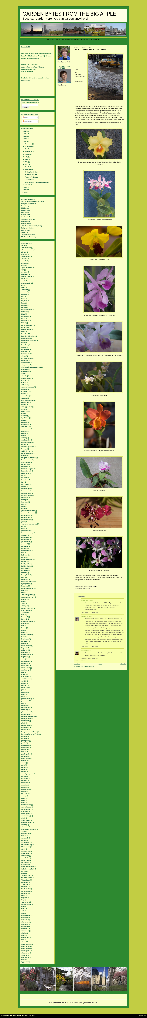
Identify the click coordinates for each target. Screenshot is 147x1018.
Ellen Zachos (84, 616)
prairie (23, 743)
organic (23, 683)
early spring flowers (27, 447)
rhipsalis (24, 785)
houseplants (25, 575)
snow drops (25, 833)
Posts (25, 117)
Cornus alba (25, 402)
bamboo (24, 294)
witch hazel (25, 957)
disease (23, 435)
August (27, 154)
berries (23, 307)
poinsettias (25, 727)
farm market (25, 484)
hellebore (24, 555)
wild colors (25, 922)
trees (23, 895)
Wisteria (24, 955)
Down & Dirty (25, 210)
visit (22, 911)
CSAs (23, 413)
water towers (25, 915)
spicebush (24, 838)
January (28, 185)
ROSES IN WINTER (31, 174)
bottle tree (24, 327)
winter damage (26, 948)
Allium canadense (27, 250)
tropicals (24, 898)
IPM (22, 592)
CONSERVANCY (30, 179)
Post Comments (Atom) (87, 666)
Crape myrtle (25, 411)
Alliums (23, 252)
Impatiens (24, 586)
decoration (24, 427)
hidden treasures (27, 559)
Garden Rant (25, 215)
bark (22, 296)
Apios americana (26, 267)
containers (24, 391)
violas (23, 909)
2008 (25, 192)
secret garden (25, 814)
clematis (24, 376)
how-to (23, 577)
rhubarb (24, 787)
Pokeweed (24, 730)
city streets (25, 371)
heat (22, 553)
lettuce (23, 628)
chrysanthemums (27, 358)
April (27, 164)
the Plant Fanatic (26, 878)
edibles (23, 455)
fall (22, 475)
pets (22, 703)
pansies (24, 685)
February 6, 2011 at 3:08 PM (90, 646)
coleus (23, 382)
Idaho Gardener (26, 223)
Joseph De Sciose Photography (31, 226)
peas (22, 694)
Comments (27, 121)
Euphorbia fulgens (27, 469)
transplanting (25, 891)
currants (24, 416)
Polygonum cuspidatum (29, 732)
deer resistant (25, 429)
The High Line (25, 875)
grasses (24, 535)
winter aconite (26, 944)
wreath (23, 959)
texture (23, 873)
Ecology (24, 449)
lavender (24, 623)
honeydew (24, 570)
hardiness (24, 548)
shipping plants (26, 822)
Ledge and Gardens (27, 228)
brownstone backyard (28, 340)
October (28, 149)
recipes (23, 771)
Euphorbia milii (26, 471)
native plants (25, 668)
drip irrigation (25, 440)
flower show (25, 491)
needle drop (25, 670)
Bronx (23, 332)
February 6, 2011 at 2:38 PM (90, 612)
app (22, 270)
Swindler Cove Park (27, 869)
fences (23, 486)
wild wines (24, 929)
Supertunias (25, 862)
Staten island (25, 847)
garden (23, 508)
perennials (24, 701)
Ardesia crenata (26, 276)
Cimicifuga (24, 360)
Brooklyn (24, 334)
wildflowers (25, 931)
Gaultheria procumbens (29, 524)
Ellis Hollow (25, 212)
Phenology (24, 710)
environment (25, 462)
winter (23, 942)
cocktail (24, 380)
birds (23, 314)
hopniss (24, 573)
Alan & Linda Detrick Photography (32, 201)
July (26, 157)
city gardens (25, 365)
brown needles (26, 338)
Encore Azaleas (26, 460)
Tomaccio (24, 884)
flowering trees (26, 493)
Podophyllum (25, 725)
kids (22, 615)
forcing (23, 500)
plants (23, 723)
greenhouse (25, 539)
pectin (23, 696)
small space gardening (28, 829)
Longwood (24, 641)
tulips (23, 900)
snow (23, 831)
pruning (24, 749)
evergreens (25, 473)
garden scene (25, 517)
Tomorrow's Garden (31, 177)
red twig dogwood (27, 774)
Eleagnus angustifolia (28, 458)
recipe (23, 769)
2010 (25, 187)
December (28, 144)
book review (25, 320)
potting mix (25, 741)
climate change (26, 378)
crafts (23, 409)
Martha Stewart (26, 654)
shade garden (25, 820)
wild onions (25, 926)
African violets (26, 248)
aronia (23, 281)
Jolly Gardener (26, 610)
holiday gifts (25, 564)
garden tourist (26, 519)
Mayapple (24, 657)
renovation (24, 778)
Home (100, 663)
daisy (23, 420)
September (29, 151)
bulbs (23, 343)
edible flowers (26, 451)
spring (23, 840)
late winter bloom (27, 621)
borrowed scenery (27, 325)
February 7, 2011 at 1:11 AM (90, 658)
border (23, 323)
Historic (24, 562)
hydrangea (24, 579)
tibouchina (24, 882)
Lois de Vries (25, 230)
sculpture (24, 811)
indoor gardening (27, 588)
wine (22, 940)
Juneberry (24, 612)
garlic (23, 522)
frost (22, 504)
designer (24, 431)
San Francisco (26, 805)
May (26, 162)
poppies (24, 736)
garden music (25, 515)
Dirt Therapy (25, 208)
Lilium (23, 632)
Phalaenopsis (25, 707)
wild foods (24, 924)
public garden (25, 754)
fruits (23, 506)
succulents (25, 858)
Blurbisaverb (25, 80)
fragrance (24, 502)
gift (22, 526)
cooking (24, 398)
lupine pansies (26, 646)
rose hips (24, 794)
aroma (23, 279)
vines (23, 906)
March (27, 167)
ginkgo (23, 528)
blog (36, 58)
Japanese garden (27, 595)
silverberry (24, 827)
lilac (22, 630)
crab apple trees (26, 407)
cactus (23, 347)
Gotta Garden (25, 221)
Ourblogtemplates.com (24, 1015)
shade (23, 818)
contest (23, 393)
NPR (22, 672)
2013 (25, 136)
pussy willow (25, 758)
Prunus (23, 752)
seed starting (25, 816)
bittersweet (25, 316)
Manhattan (24, 652)
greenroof (24, 544)
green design (25, 537)
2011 (25, 141)
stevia (23, 849)
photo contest (25, 712)
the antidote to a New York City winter (37, 182)
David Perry (25, 206)
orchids (88, 588)
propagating (25, 747)
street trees (25, 856)
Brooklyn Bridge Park (28, 336)
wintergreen (25, 953)
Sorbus (23, 836)
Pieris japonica (26, 718)
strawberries (25, 851)
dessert (23, 433)
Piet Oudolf (25, 721)
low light (24, 643)
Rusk (23, 800)
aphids (23, 265)
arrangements (25, 283)
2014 (25, 133)
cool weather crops (27, 400)
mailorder (24, 650)
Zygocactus (25, 962)
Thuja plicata (25, 880)
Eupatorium (25, 464)
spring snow (25, 842)
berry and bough (26, 309)
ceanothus (24, 351)
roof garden (25, 789)
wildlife (23, 933)
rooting (23, 791)
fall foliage (24, 480)
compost (24, 389)
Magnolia (24, 648)
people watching (26, 699)
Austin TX (24, 290)
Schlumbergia (25, 809)
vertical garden (26, 904)
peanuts (24, 692)
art (22, 285)
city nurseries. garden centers (31, 367)
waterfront (24, 917)
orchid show (82, 588)
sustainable (25, 864)
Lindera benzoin (26, 634)
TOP (145, 1015)
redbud (23, 776)
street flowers (25, 853)
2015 (25, 131)
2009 (25, 190)
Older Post (123, 663)
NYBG (23, 674)
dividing (24, 438)
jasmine (24, 599)
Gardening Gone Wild (28, 219)
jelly (22, 601)
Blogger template (7, 1015)
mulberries (24, 663)
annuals (24, 263)
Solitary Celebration (31, 172)
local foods (25, 639)
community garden (27, 387)
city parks (24, 369)
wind (22, 935)
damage (24, 422)
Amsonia (24, 259)
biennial (24, 312)
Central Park (25, 354)
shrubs (23, 825)
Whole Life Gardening (28, 237)
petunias (24, 705)
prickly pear (25, 745)
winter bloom (25, 946)
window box (25, 937)
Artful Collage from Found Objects (32, 67)
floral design (25, 488)
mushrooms (25, 665)
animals (24, 261)
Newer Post (77, 663)
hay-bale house (26, 550)
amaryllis (24, 254)
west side (24, 920)
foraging (24, 497)
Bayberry (24, 301)
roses (23, 796)
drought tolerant (26, 442)
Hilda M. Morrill (85, 600)
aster (23, 287)
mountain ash (25, 661)
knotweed (24, 617)
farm (22, 482)
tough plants (25, 889)
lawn (22, 626)
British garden (26, 329)
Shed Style (24, 232)
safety (23, 802)
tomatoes (24, 886)
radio (23, 765)
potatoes (24, 738)
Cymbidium (25, 418)
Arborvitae (24, 274)
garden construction (28, 511)
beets (23, 303)
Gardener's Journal (27, 217)
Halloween (24, 546)
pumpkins (24, 756)
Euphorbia (24, 466)
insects (23, 590)
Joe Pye (24, 606)
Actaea (23, 245)
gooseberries (25, 531)
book (23, 318)
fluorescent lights (27, 495)
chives (23, 356)
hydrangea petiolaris (28, 581)
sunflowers (25, 860)
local (22, 637)
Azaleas (24, 292)
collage (23, 385)
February (28, 169)
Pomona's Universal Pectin (30, 734)
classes (23, 374)
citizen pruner (25, 363)
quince (23, 763)
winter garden (25, 951)
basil (22, 298)
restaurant (24, 783)
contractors (25, 396)
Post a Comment (80, 660)
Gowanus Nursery (27, 533)
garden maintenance (28, 513)
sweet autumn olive (27, 867)
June (27, 159)
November (28, 146)
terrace (23, 871)
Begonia (24, 305)
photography (25, 714)
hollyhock (24, 568)
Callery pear (25, 349)
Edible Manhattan (27, 453)
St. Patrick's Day (26, 845)
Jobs (23, 603)
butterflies (24, 345)
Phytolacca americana (28, 716)
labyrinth (24, 619)
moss (23, 659)
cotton (23, 404)
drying (23, 444)
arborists (24, 272)
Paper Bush (25, 687)
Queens (23, 760)
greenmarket (25, 542)
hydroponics (25, 584)
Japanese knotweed (27, 597)
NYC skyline (25, 676)
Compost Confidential (28, 204)
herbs (23, 557)
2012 (25, 139)
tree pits (24, 893)
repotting (24, 780)
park (22, 690)
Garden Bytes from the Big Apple (69, 14)
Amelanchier (25, 256)
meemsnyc (84, 650)
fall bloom (24, 477)
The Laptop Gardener (28, 234)
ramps (23, 767)
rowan (23, 798)
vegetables (24, 902)
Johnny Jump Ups (27, 608)
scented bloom (26, 807)
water (23, 913)
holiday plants (26, 566)
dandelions (25, 424)
